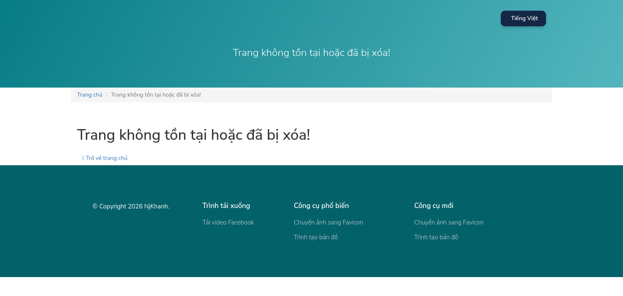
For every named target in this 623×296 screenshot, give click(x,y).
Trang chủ (89, 95)
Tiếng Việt (524, 18)
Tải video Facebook (228, 222)
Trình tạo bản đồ (316, 237)
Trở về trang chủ (105, 158)
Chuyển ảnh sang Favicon (328, 222)
